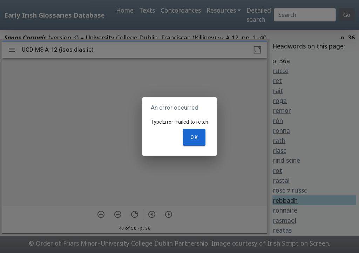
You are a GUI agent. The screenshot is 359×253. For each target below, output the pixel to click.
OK (194, 137)
